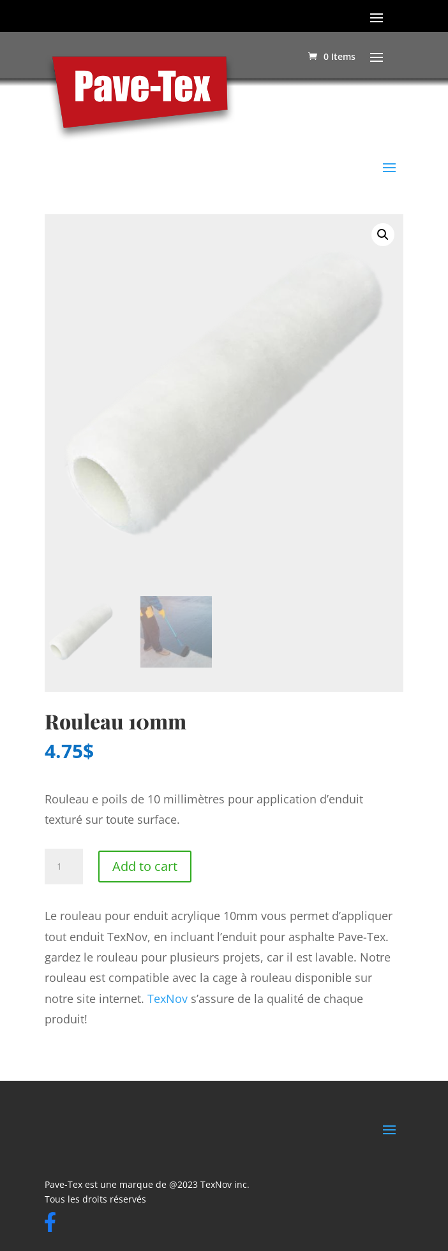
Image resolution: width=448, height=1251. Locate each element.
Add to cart (144, 866)
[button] (382, 234)
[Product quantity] (64, 866)
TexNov (167, 998)
